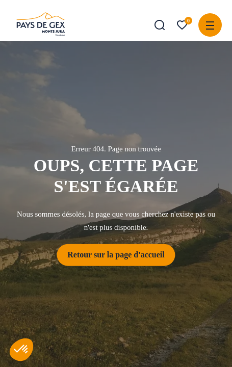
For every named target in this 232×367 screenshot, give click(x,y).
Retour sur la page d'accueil (116, 254)
